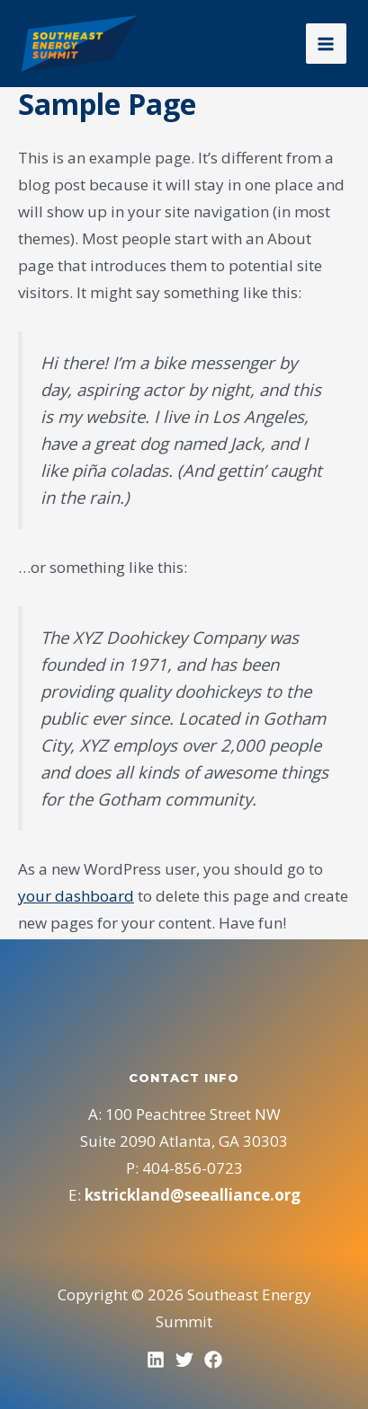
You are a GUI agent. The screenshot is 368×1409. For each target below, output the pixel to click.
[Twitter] (184, 1360)
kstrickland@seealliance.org (193, 1194)
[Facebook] (213, 1360)
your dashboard (76, 895)
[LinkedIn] (156, 1360)
